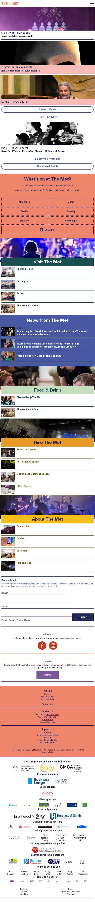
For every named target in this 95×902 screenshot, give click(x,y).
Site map (71, 894)
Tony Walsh (70, 872)
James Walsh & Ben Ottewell (17, 36)
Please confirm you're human (16, 620)
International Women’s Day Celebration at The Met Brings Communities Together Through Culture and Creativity (48, 345)
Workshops (71, 220)
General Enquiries (47, 722)
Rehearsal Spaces (26, 449)
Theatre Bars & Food (28, 305)
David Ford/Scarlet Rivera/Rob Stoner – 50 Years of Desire (33, 151)
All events (24, 202)
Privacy (24, 891)
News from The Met (48, 320)
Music (71, 202)
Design (44, 752)
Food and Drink (47, 166)
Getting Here (24, 281)
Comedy (70, 211)
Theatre (24, 220)
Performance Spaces (28, 461)
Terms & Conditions (71, 891)
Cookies (24, 894)
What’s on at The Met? (47, 178)
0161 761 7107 (50, 717)
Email (4, 606)
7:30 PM (28, 67)
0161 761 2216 (52, 714)
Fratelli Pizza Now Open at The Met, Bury (39, 355)
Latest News (47, 109)
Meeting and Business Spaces (33, 473)
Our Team (22, 550)
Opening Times (25, 268)
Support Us (23, 526)
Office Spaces (24, 486)
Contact (21, 538)
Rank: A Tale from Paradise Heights (20, 70)
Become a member (47, 158)
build (51, 752)
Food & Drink (47, 390)
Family (24, 211)
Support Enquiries (47, 742)
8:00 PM (26, 33)
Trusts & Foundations (47, 740)
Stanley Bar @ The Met (29, 397)
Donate (48, 674)
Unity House (82, 861)
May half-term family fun (14, 102)
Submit (83, 617)
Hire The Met (47, 117)
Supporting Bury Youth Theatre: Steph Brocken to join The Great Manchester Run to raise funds (52, 333)
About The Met (47, 519)
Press (71, 889)
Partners (24, 889)
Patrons (47, 737)
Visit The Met (48, 261)
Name (4, 593)
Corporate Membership (47, 735)
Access (21, 293)
